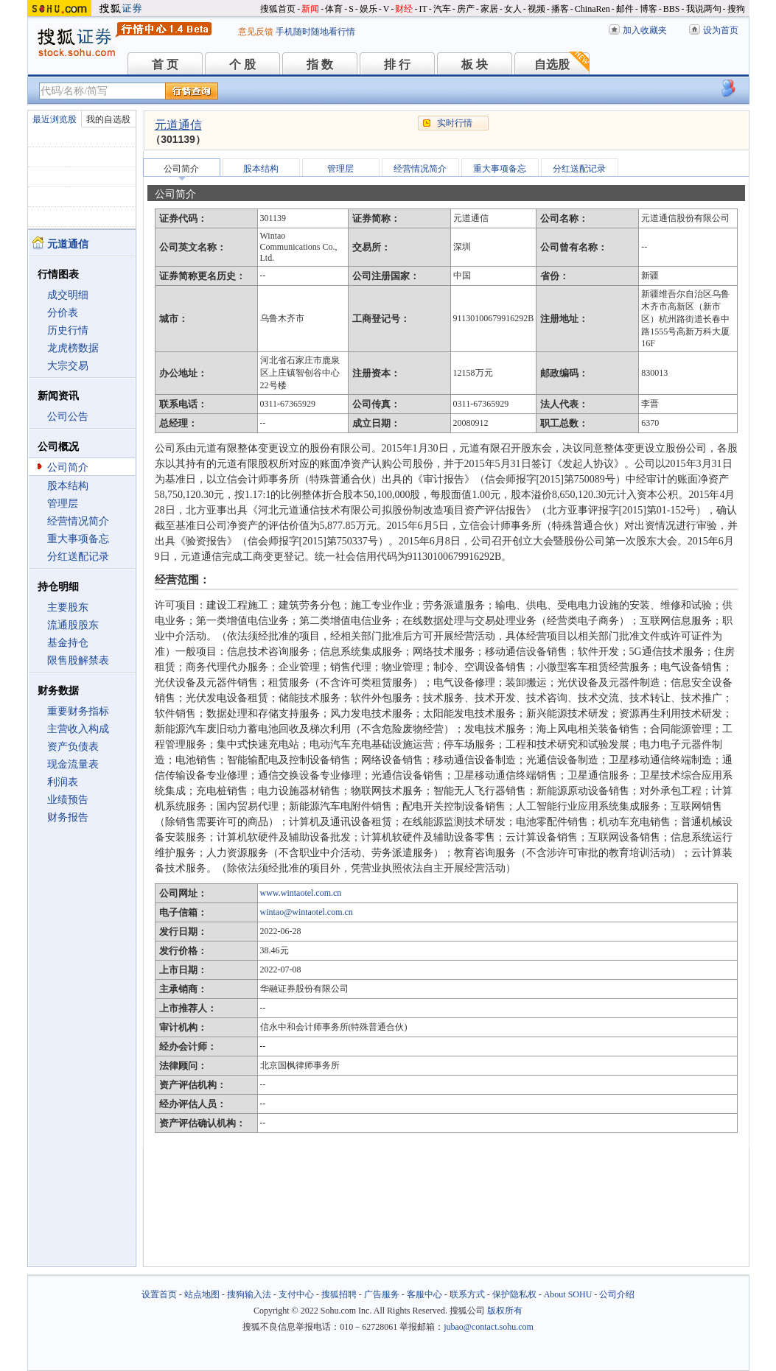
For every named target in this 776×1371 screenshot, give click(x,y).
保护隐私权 (514, 1294)
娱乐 (368, 9)
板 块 (474, 64)
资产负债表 (73, 746)
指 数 (320, 64)
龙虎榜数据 (73, 348)
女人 (513, 9)
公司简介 (67, 467)
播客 (560, 9)
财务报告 (67, 817)
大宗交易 (67, 365)
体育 (334, 9)
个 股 (242, 64)
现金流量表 (73, 764)
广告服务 (381, 1294)
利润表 (62, 782)
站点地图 (202, 1294)
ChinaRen (592, 9)
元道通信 (178, 125)
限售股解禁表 (78, 660)
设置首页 (159, 1294)
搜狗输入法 (249, 1294)
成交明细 (67, 295)
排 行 (397, 64)
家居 (489, 9)
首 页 (165, 64)
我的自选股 (108, 119)
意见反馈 (255, 32)
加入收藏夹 (645, 30)
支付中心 (296, 1294)
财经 (404, 9)
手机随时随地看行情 (315, 32)
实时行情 (454, 123)
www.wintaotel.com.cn (301, 893)
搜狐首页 (278, 9)
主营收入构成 (78, 728)
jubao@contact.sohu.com (489, 1327)
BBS (671, 9)
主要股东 (67, 607)
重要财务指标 (78, 711)
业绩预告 (67, 799)
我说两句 (703, 9)
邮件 (625, 9)
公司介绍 (617, 1294)
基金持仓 (67, 642)
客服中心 (424, 1294)
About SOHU (568, 1294)
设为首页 (720, 30)
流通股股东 (73, 625)
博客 (648, 9)
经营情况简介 (78, 521)
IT (423, 9)
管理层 (62, 503)
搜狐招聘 (339, 1294)
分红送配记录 (78, 556)
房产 (466, 9)
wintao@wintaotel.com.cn (306, 912)
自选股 (552, 64)
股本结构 (67, 485)
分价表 (62, 312)
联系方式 (467, 1294)
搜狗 (736, 9)
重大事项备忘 (78, 538)
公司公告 (67, 416)
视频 (536, 9)
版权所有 (504, 1310)
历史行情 (67, 330)
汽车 (442, 9)
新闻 (310, 9)
